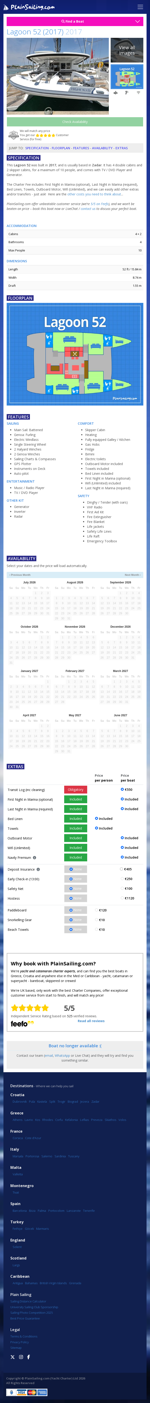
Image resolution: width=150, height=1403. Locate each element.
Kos (37, 1120)
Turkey (16, 1222)
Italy (14, 1149)
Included (75, 799)
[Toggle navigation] (140, 7)
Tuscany (73, 1156)
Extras (121, 148)
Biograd (73, 1101)
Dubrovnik (20, 1101)
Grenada (75, 1283)
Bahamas (31, 1283)
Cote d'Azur (33, 1138)
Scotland (18, 1258)
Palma (42, 1211)
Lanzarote (74, 1211)
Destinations (21, 1085)
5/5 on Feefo (100, 204)
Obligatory (75, 789)
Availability (102, 148)
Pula (32, 1101)
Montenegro (22, 1186)
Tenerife (89, 1211)
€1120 (129, 898)
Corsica (18, 1138)
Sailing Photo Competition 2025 (31, 1312)
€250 (128, 879)
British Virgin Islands (53, 1283)
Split (52, 1101)
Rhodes (47, 1120)
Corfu (59, 1120)
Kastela (42, 1101)
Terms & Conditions (23, 1336)
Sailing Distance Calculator (28, 1301)
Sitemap (16, 1348)
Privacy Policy (19, 1342)
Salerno (46, 1156)
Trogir (61, 1101)
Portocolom (56, 1211)
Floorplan (61, 148)
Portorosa (32, 1156)
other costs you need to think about (94, 194)
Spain (15, 1204)
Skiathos (110, 1120)
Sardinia (60, 1156)
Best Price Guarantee (25, 1318)
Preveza (96, 1120)
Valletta (18, 1174)
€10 (102, 920)
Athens (17, 1120)
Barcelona (20, 1211)
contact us (88, 208)
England (17, 1240)
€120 (103, 910)
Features (81, 148)
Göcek (29, 1229)
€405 (128, 869)
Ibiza (32, 1211)
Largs (16, 1265)
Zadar (95, 1101)
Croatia (17, 1095)
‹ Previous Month (20, 574)
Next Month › (133, 574)
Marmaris (42, 1229)
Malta (15, 1167)
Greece (16, 1113)
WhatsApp (62, 1055)
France (16, 1131)
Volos (122, 1120)
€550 (128, 789)
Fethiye (18, 1229)
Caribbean (19, 1276)
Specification (37, 148)
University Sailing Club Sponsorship (34, 1307)
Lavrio (29, 1120)
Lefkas (84, 1120)
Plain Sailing (20, 1294)
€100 (128, 888)
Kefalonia (71, 1120)
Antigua (18, 1283)
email (49, 1055)
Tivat (16, 1192)
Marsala (18, 1156)
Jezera (84, 1101)
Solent (17, 1247)
